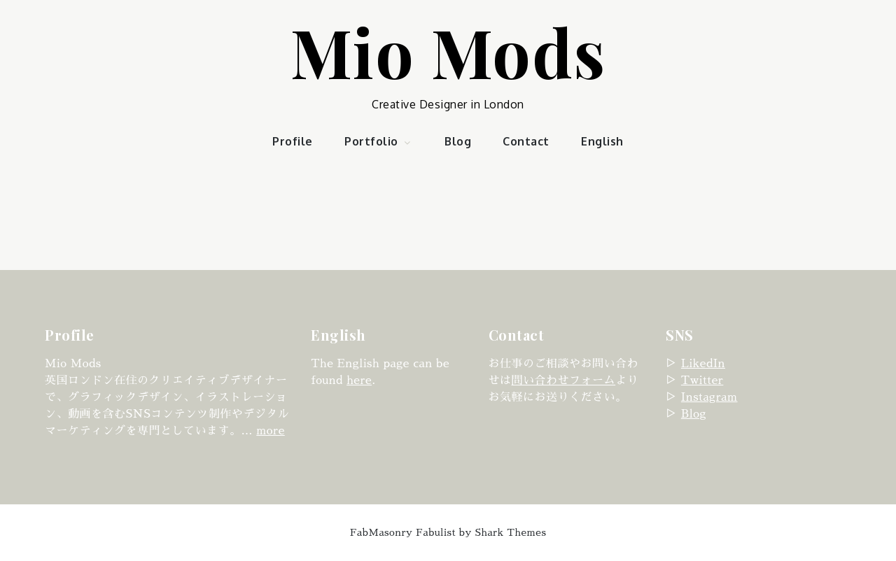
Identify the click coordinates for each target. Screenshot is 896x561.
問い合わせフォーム (564, 380)
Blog (457, 141)
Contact (526, 141)
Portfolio (378, 141)
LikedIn (703, 363)
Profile (292, 141)
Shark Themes (511, 532)
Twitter (702, 380)
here (359, 380)
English (602, 141)
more (270, 430)
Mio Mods (448, 51)
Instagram (709, 397)
